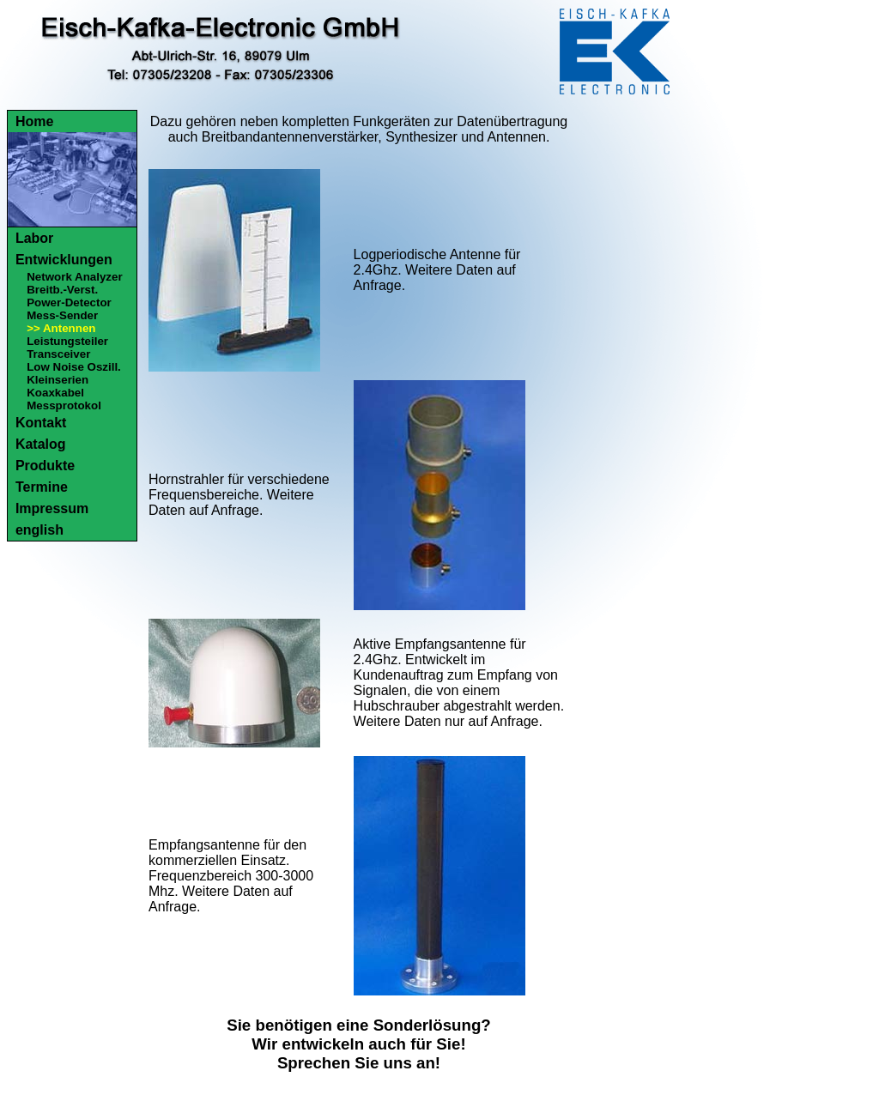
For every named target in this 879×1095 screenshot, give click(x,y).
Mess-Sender (62, 315)
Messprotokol (64, 405)
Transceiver (58, 354)
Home (34, 121)
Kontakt (41, 422)
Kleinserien (57, 379)
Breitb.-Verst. (62, 289)
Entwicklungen (63, 259)
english (39, 530)
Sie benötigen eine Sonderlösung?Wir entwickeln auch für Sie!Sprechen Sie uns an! (359, 1044)
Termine (41, 487)
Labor (34, 238)
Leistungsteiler (67, 341)
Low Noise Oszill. (74, 366)
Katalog (40, 444)
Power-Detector (69, 302)
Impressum (51, 508)
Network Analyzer (74, 276)
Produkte (45, 465)
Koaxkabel (55, 392)
